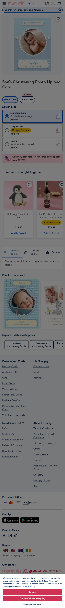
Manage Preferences (32, 604)
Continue (32, 592)
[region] (32, 591)
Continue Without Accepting (32, 598)
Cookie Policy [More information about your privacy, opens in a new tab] (29, 586)
